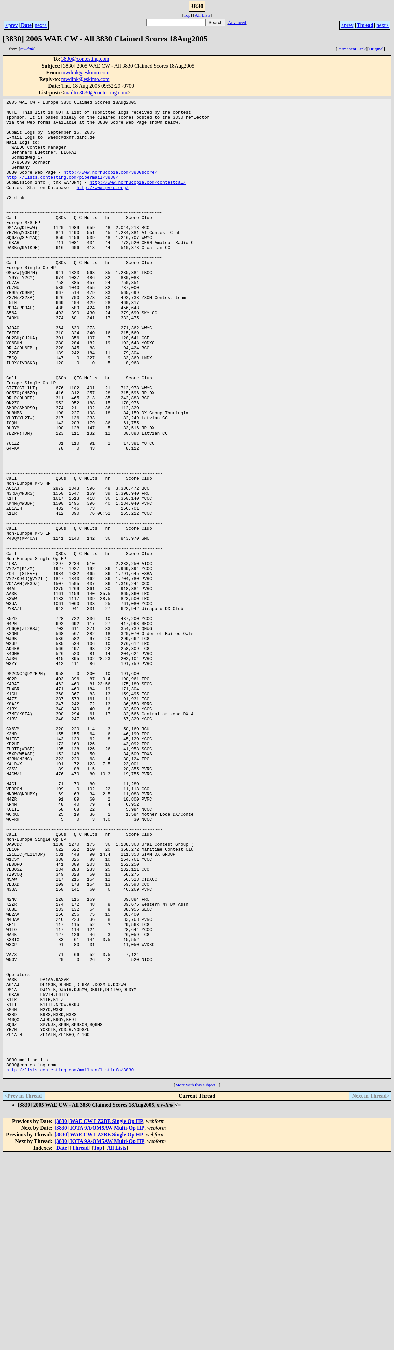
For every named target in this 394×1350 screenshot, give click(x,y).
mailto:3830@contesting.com (95, 92)
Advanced (237, 22)
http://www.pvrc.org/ (103, 205)
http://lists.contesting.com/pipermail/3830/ (62, 193)
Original (376, 48)
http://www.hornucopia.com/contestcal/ (138, 199)
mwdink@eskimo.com (85, 72)
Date (26, 25)
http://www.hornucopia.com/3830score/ (110, 187)
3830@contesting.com (85, 59)
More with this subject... (197, 1280)
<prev (11, 25)
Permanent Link (351, 48)
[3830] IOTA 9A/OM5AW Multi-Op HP (100, 1323)
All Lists (202, 15)
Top (187, 15)
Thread (365, 25)
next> (41, 25)
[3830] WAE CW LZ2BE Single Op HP (99, 1317)
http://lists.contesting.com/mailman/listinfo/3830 (70, 1264)
